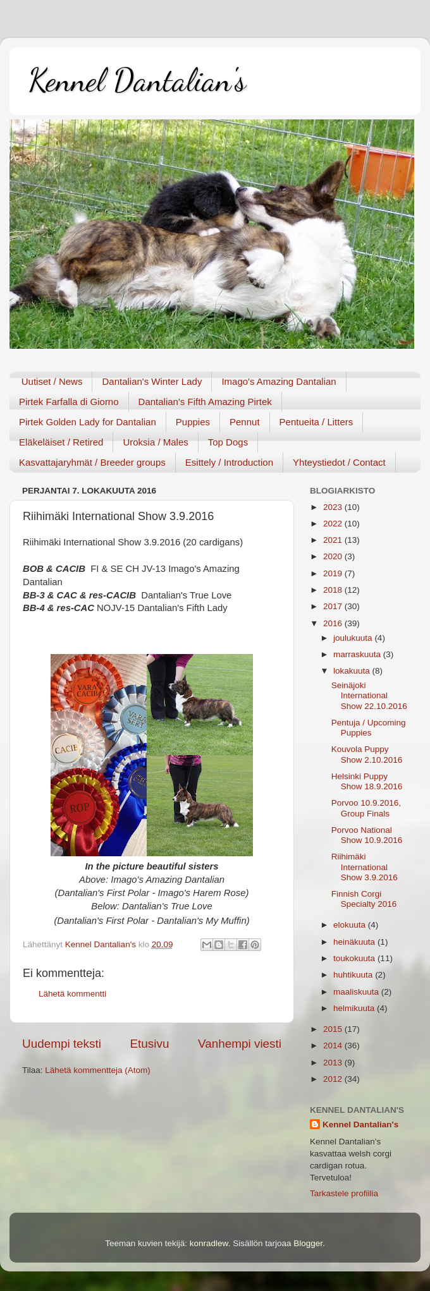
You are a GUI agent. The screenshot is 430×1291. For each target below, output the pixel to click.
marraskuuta (358, 654)
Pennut (245, 421)
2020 (334, 556)
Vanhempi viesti (239, 1043)
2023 (334, 507)
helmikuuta (355, 1008)
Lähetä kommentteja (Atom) (97, 1070)
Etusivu (149, 1043)
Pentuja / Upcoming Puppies (368, 727)
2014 (334, 1045)
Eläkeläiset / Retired (61, 442)
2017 (334, 606)
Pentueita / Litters (316, 421)
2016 (334, 623)
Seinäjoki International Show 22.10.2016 (369, 695)
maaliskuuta (357, 992)
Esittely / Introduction (229, 462)
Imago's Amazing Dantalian (278, 381)
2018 (334, 590)
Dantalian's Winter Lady (152, 381)
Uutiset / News (52, 381)
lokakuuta (352, 671)
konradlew (209, 1243)
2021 (334, 540)
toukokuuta (355, 958)
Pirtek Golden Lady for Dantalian (87, 421)
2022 (334, 523)
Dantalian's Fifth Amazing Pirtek (205, 401)
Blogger (307, 1243)
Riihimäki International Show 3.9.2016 (364, 867)
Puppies (193, 421)
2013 (334, 1062)
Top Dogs (228, 442)
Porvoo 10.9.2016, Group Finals (366, 808)
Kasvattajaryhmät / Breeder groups (92, 462)
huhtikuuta (354, 974)
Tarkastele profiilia (344, 1193)
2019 (334, 573)
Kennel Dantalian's (137, 80)
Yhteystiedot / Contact (339, 462)
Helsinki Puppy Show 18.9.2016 (367, 781)
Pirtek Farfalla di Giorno (69, 401)
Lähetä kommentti (72, 993)
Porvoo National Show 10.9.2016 (367, 835)
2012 (334, 1079)
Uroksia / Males (155, 442)
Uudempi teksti (61, 1043)
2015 (334, 1029)
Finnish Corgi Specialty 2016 (364, 899)
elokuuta (350, 925)
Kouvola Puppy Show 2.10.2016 (367, 754)
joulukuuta (353, 638)
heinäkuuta (355, 942)
